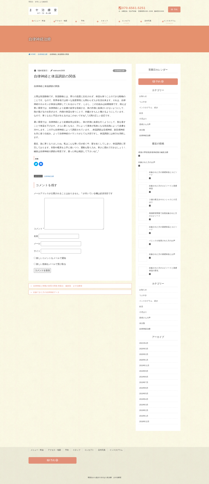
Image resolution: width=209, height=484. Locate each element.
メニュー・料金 (37, 450)
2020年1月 (143, 360)
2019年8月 (143, 377)
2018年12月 (144, 421)
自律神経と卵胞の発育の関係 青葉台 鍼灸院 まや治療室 (57, 286)
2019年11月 (144, 365)
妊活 (141, 113)
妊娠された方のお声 (146, 162)
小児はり (143, 119)
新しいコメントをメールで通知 (51, 258)
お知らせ (143, 96)
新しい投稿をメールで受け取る (51, 264)
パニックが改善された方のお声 (162, 241)
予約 (174, 9)
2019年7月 (143, 382)
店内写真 (101, 450)
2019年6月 (143, 388)
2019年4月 (143, 399)
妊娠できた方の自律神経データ (46, 292)
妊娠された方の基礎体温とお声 (162, 254)
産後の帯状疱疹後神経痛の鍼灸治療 (153, 152)
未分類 (142, 130)
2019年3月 (143, 405)
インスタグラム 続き (148, 107)
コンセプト (89, 450)
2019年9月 (143, 371)
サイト (37, 251)
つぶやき (143, 102)
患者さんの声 (144, 124)
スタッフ (76, 450)
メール (37, 243)
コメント (39, 229)
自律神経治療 (119, 71)
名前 (36, 236)
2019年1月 (143, 416)
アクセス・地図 (54, 450)
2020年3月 (143, 349)
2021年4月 (143, 343)
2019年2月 (143, 410)
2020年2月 (143, 354)
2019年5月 (143, 393)
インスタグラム (116, 450)
